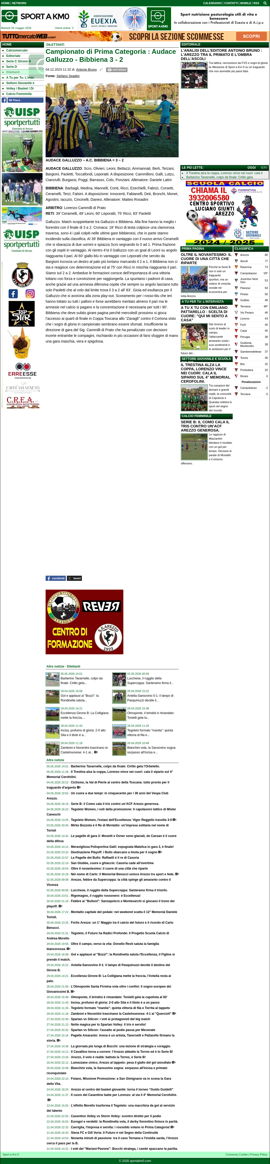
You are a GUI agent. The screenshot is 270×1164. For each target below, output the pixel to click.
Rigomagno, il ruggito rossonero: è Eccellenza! (106, 896)
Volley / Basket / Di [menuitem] (18, 88)
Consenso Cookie (237, 1154)
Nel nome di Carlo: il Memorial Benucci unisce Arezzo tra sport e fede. (122, 874)
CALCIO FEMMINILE (196, 416)
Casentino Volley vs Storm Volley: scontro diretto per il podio (116, 1116)
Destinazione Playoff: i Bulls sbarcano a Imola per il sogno (114, 852)
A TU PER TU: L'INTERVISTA (203, 301)
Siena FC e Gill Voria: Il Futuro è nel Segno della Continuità (114, 1133)
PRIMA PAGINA (193, 248)
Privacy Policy (258, 1154)
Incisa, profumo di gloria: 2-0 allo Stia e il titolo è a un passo (115, 1002)
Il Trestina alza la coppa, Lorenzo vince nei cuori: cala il (224, 173)
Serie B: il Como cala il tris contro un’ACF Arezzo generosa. (115, 804)
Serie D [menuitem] (9, 67)
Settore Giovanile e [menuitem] (18, 83)
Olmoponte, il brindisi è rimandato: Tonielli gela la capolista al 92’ (119, 997)
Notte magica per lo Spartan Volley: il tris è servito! (108, 1024)
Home (7, 44)
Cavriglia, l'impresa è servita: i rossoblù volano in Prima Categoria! (120, 1127)
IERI (264, 167)
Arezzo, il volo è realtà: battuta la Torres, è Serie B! (108, 1057)
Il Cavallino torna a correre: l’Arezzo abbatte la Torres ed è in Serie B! (122, 1052)
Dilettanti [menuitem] (10, 72)
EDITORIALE (191, 44)
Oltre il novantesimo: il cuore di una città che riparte (109, 868)
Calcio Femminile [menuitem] (17, 94)
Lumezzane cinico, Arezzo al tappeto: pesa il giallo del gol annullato (121, 1062)
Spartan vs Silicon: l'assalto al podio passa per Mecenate (113, 1030)
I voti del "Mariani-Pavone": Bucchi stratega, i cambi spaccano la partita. (124, 1149)
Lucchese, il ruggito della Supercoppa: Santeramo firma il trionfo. (119, 890)
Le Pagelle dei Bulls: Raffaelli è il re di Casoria (105, 857)
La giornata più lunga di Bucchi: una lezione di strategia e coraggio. (121, 1046)
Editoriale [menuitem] (11, 56)
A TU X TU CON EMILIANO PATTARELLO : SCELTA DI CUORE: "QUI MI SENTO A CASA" (204, 314)
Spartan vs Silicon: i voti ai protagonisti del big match (110, 1019)
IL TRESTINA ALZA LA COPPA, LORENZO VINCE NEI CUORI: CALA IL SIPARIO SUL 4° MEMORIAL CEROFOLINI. (205, 373)
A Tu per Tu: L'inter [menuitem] (18, 77)
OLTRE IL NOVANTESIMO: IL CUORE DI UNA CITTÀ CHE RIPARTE (206, 259)
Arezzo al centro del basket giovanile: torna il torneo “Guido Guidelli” (122, 1089)
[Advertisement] (224, 128)
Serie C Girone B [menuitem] (16, 61)
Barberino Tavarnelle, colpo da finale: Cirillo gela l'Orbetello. (115, 766)
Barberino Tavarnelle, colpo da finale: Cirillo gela (219, 177)
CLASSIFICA (244, 248)
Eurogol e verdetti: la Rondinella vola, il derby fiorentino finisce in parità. (124, 1121)
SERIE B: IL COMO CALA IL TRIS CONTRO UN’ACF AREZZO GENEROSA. (205, 426)
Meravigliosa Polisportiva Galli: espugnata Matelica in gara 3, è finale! (122, 847)
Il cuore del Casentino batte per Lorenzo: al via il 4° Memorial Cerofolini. (124, 1095)
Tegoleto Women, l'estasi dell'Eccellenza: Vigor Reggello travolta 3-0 (121, 820)
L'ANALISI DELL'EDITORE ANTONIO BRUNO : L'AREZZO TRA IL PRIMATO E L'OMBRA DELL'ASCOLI (221, 54)
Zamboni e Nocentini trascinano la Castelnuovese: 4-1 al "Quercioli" (121, 1013)
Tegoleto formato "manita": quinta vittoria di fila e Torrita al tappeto (120, 1008)
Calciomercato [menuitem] (15, 50)
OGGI (251, 167)
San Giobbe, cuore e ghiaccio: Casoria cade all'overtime (112, 863)
